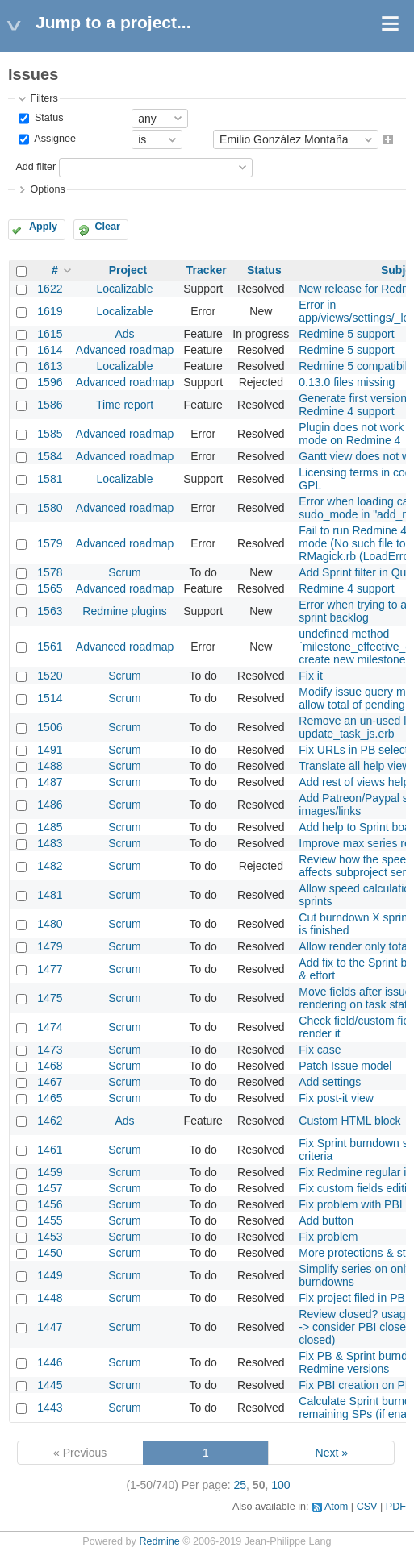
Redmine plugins (124, 611)
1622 (49, 288)
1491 (49, 749)
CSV (367, 1506)
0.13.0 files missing (347, 382)
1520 (49, 675)
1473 (49, 1049)
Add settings (330, 1081)
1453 (49, 1236)
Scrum (124, 572)
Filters (43, 98)
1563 (49, 611)
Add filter (35, 167)
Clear (107, 226)
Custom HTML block (349, 1120)
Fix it (311, 675)
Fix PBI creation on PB (355, 1384)
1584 (49, 456)
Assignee (53, 139)
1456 (49, 1204)
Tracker (206, 270)
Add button (326, 1220)
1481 (49, 894)
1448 (49, 1297)
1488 (49, 765)
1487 (49, 782)
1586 (49, 404)
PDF (396, 1506)
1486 (49, 804)
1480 (49, 923)
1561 (49, 646)
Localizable (124, 288)
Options (47, 189)
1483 (49, 843)
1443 (49, 1407)
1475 (49, 998)
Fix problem (328, 1236)
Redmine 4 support (346, 588)
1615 (49, 333)
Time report (124, 404)
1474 (49, 1027)
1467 (49, 1081)
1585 (49, 433)
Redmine (159, 1541)
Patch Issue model (345, 1065)
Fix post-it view (336, 1098)
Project (128, 270)
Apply (43, 226)
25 (240, 1484)
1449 (49, 1275)
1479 (49, 946)
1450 (49, 1252)
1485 (49, 827)
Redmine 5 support (346, 333)
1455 (49, 1220)
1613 (49, 366)
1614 (49, 349)
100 (280, 1484)
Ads (124, 333)
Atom (336, 1506)
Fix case (320, 1049)
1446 (49, 1362)
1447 (49, 1326)
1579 (49, 543)
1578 (49, 572)
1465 (49, 1098)
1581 (49, 478)
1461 (49, 1149)
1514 (49, 698)
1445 (49, 1384)
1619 (49, 311)
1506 (49, 727)
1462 (49, 1120)
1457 (49, 1188)
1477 (49, 969)
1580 (49, 507)
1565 (49, 588)
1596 (49, 382)
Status (47, 117)
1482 (49, 865)
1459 (49, 1172)
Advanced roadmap (125, 349)
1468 (49, 1065)
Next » (332, 1452)
